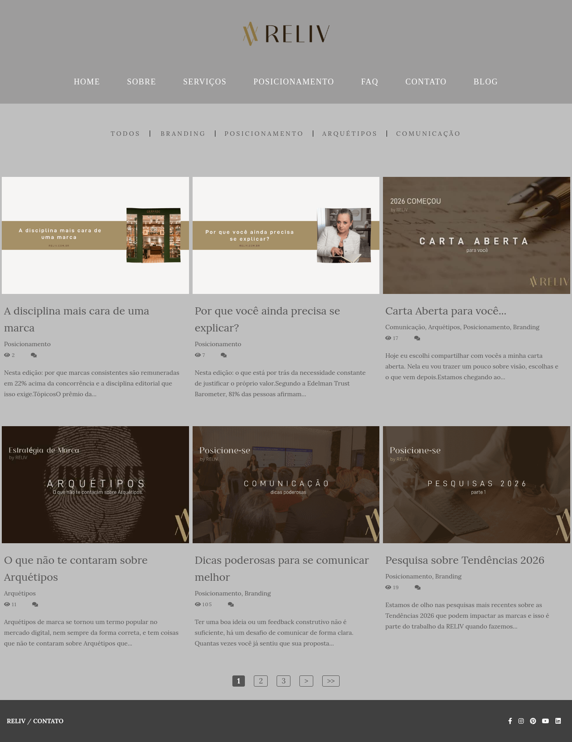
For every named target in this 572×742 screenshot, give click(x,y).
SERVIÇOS (205, 81)
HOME (87, 81)
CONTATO (426, 81)
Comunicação (428, 133)
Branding (183, 133)
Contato (48, 721)
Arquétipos (350, 133)
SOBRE (141, 81)
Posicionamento (264, 133)
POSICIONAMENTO (293, 81)
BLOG (486, 81)
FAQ (370, 81)
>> (331, 680)
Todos (126, 133)
